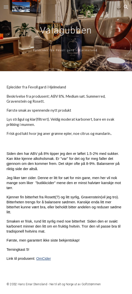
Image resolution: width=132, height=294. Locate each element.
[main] (66, 35)
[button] (6, 7)
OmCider (43, 259)
